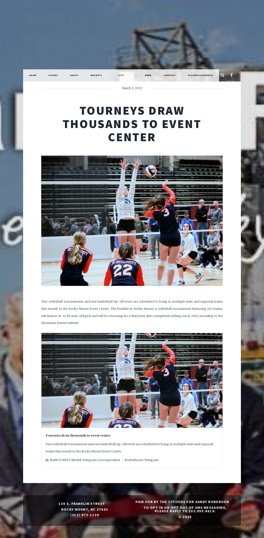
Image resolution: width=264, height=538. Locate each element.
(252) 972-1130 (84, 515)
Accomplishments (200, 75)
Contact (170, 75)
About (74, 75)
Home (32, 75)
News (148, 75)
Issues (53, 75)
